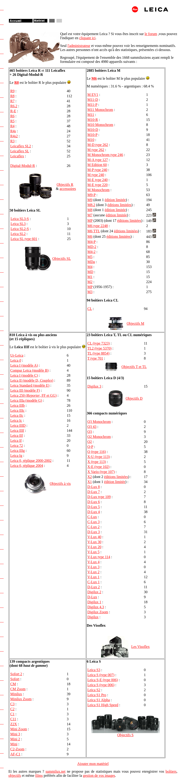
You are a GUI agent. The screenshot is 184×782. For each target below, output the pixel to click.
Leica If (16, 440)
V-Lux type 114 (98, 557)
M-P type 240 (97, 170)
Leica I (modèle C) (24, 375)
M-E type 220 (97, 185)
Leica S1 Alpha (98, 700)
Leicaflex (17, 156)
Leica (15, 360)
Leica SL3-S (19, 219)
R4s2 (14, 136)
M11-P (92, 105)
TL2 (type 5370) (99, 348)
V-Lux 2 (93, 572)
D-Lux (92, 597)
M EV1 (92, 95)
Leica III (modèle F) (25, 390)
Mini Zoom (18, 729)
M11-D (92, 100)
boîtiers (171, 771)
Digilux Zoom (97, 612)
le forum (151, 34)
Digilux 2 (94, 592)
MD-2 (91, 247)
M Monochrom (98, 190)
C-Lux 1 (93, 582)
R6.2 (13, 106)
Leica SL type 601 (23, 239)
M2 (89, 282)
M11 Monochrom (100, 110)
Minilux (16, 694)
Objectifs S (125, 735)
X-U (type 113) (98, 457)
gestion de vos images (99, 775)
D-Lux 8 (93, 487)
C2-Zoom (17, 749)
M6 (94, 78)
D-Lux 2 (93, 587)
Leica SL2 (18, 234)
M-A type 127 (97, 160)
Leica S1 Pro (96, 695)
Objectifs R (65, 185)
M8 (89, 210)
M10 (90, 140)
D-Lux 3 (93, 532)
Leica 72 (16, 445)
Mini (13, 744)
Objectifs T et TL (134, 367)
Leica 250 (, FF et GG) (33, 395)
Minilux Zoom (21, 699)
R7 (12, 101)
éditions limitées (119, 205)
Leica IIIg (17, 450)
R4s (13, 131)
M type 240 (95, 175)
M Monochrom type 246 (105, 155)
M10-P (92, 135)
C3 (12, 704)
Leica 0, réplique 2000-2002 (30, 461)
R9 (12, 91)
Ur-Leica (16, 355)
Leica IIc (16, 415)
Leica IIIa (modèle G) (26, 400)
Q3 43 (92, 427)
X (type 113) (96, 462)
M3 (89, 292)
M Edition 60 (97, 165)
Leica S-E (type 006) (102, 680)
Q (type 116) (96, 452)
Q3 (89, 432)
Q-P (90, 447)
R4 (12, 126)
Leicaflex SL (19, 151)
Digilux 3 (94, 386)
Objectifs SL (61, 259)
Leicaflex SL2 (20, 146)
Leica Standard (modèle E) (29, 385)
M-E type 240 (97, 180)
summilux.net (56, 771)
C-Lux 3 (93, 522)
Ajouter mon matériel (93, 764)
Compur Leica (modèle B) (29, 370)
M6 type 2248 (97, 226)
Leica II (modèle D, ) (31, 380)
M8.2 (91, 205)
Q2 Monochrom (99, 437)
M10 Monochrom (100, 125)
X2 (89, 477)
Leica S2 (93, 690)
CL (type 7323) (98, 343)
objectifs (14, 775)
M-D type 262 (97, 145)
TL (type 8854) (98, 353)
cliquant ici (87, 38)
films (39, 775)
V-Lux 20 (94, 547)
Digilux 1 (94, 602)
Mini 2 (15, 739)
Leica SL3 (18, 224)
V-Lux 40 (94, 537)
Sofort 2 (16, 674)
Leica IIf (16, 435)
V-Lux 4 (93, 562)
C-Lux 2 (93, 527)
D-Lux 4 (93, 512)
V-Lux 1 (93, 577)
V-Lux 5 (93, 552)
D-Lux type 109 (99, 497)
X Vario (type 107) (101, 472)
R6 (12, 116)
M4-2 (91, 252)
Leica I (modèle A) (24, 365)
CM (13, 684)
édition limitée (115, 200)
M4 (89, 267)
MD (90, 272)
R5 (12, 121)
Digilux (93, 617)
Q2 (89, 442)
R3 (12, 141)
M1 (89, 277)
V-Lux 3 (93, 567)
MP (90, 220)
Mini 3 (15, 734)
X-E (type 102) (98, 467)
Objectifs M (135, 323)
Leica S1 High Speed (102, 705)
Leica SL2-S (19, 229)
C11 (13, 719)
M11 (90, 115)
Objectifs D (134, 398)
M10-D (92, 130)
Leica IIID (18, 425)
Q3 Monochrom (99, 422)
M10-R (92, 120)
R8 (16, 82)
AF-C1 (15, 754)
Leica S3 (93, 670)
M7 (89, 215)
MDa (91, 262)
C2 (12, 709)
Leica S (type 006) (101, 685)
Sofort (14, 679)
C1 (12, 714)
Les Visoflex (140, 647)
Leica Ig (16, 455)
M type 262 (95, 150)
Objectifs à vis (60, 484)
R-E (13, 111)
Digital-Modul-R (22, 166)
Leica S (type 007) (101, 675)
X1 (89, 482)
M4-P (91, 242)
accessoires (68, 189)
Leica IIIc (17, 410)
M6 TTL (93, 231)
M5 (89, 257)
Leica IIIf (17, 430)
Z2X (13, 724)
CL (89, 309)
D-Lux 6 (93, 502)
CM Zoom (18, 689)
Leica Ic (16, 420)
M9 (89, 200)
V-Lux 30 (94, 542)
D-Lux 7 (93, 492)
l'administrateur (78, 46)
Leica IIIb (17, 405)
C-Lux (92, 517)
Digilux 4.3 (95, 607)
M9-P (91, 195)
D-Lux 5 (93, 507)
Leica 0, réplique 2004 (26, 466)
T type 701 (95, 358)
